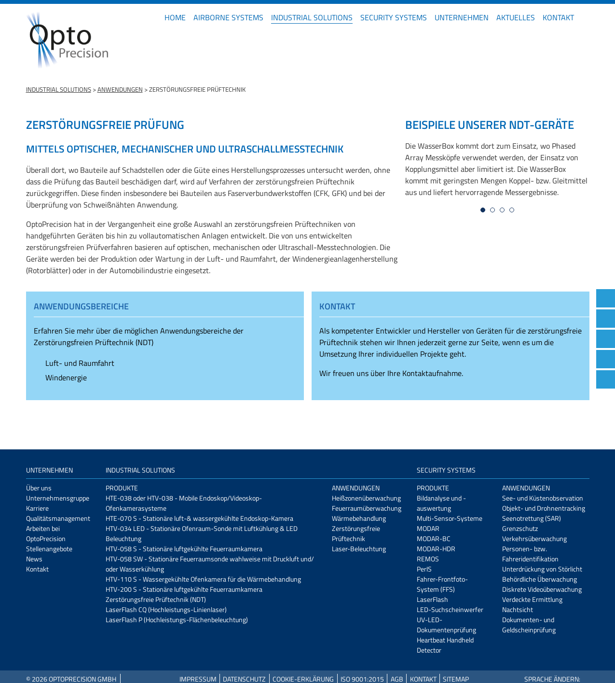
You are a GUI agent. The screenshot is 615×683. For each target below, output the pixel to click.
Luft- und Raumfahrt (79, 363)
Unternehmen (462, 17)
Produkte (122, 488)
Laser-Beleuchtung (359, 549)
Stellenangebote (49, 549)
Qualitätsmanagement (58, 518)
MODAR (428, 528)
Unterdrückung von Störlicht (542, 569)
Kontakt (558, 17)
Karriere (37, 508)
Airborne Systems (228, 17)
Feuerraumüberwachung (366, 508)
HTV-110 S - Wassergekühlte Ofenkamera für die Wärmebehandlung (203, 579)
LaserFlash (432, 599)
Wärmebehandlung (359, 518)
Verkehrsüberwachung (534, 538)
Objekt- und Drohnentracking (543, 508)
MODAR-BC (434, 538)
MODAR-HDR (436, 549)
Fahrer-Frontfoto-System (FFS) (442, 584)
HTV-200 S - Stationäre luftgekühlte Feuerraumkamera (184, 589)
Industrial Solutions (312, 17)
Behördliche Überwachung (539, 579)
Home (175, 17)
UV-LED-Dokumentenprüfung (446, 624)
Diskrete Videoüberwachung (542, 589)
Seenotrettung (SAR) (531, 518)
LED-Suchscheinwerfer (450, 609)
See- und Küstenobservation (542, 498)
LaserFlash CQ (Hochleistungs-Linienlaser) (166, 609)
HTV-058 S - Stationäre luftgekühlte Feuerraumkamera (184, 549)
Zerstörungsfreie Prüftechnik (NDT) (156, 599)
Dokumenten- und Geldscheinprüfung (529, 624)
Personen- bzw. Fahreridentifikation (530, 554)
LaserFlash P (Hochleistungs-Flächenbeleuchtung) (177, 619)
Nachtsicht (517, 609)
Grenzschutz (520, 528)
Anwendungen (120, 89)
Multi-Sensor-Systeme (449, 518)
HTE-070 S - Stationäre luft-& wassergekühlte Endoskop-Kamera (199, 518)
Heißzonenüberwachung (366, 498)
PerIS (424, 569)
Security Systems (393, 17)
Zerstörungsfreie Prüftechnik (356, 533)
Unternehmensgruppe (57, 498)
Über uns (39, 488)
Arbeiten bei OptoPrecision (46, 533)
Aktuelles (515, 17)
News (34, 559)
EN (585, 17)
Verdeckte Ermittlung (532, 599)
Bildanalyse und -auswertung (441, 503)
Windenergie (66, 377)
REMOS (428, 559)
